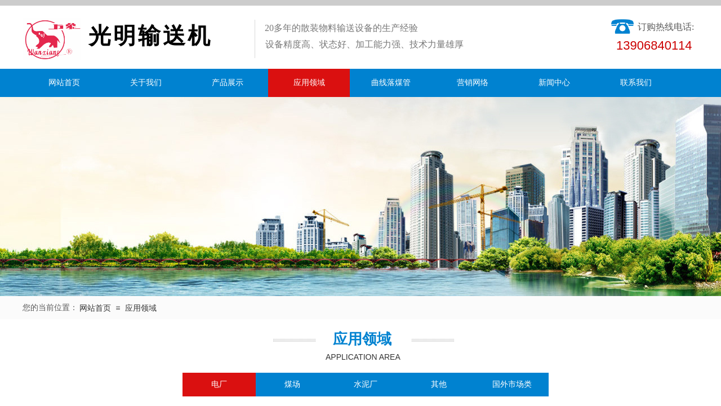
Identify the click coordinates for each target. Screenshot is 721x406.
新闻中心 (554, 82)
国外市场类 (512, 384)
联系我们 (636, 82)
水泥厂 (365, 384)
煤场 (292, 384)
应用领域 (309, 82)
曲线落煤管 (391, 82)
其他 (439, 384)
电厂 (219, 384)
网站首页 (64, 82)
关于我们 (146, 82)
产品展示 (227, 82)
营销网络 (472, 82)
